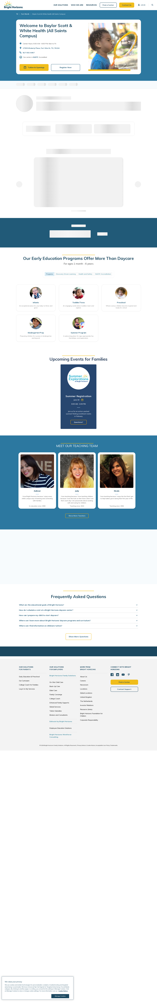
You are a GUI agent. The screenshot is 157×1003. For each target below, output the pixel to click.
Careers (83, 681)
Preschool (121, 303)
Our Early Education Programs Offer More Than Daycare (78, 259)
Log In (141, 5)
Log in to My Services (27, 690)
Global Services (55, 707)
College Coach (54, 699)
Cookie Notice (91, 746)
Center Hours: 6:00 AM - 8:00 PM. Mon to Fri (39, 44)
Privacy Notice (81, 746)
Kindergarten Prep (36, 333)
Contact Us (126, 5)
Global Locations (86, 694)
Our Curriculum (24, 681)
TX (17, 14)
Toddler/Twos (78, 303)
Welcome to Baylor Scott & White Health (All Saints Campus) (46, 31)
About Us (83, 677)
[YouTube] (123, 675)
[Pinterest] (128, 675)
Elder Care (53, 691)
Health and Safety (85, 274)
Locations (83, 690)
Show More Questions (78, 637)
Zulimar (37, 492)
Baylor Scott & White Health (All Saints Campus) (48, 14)
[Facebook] (112, 675)
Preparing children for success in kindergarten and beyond (36, 338)
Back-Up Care (54, 687)
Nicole (116, 492)
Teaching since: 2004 (117, 507)
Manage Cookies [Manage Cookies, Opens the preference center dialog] (60, 996)
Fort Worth (25, 14)
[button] (61, 5)
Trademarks (114, 746)
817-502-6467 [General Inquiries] (29, 53)
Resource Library (86, 710)
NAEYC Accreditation (103, 274)
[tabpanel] (78, 397)
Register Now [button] (66, 68)
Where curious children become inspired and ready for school (121, 307)
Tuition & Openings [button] (34, 67)
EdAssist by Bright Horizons (60, 722)
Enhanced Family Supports (59, 703)
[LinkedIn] (117, 675)
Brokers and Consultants (58, 716)
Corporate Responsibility (89, 721)
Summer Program (78, 333)
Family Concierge (55, 695)
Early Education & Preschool (29, 677)
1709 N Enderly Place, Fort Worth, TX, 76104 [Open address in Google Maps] (41, 48)
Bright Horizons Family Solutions (62, 676)
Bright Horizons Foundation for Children (91, 715)
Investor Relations (86, 706)
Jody (77, 492)
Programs (49, 274)
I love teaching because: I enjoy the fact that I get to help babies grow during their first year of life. (116, 498)
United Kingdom (86, 698)
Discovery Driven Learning (66, 274)
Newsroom (84, 685)
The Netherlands (86, 702)
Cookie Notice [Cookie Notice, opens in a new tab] (63, 991)
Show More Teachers (77, 516)
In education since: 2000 (37, 507)
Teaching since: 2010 (77, 507)
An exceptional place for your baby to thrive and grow (35, 307)
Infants (36, 303)
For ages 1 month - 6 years (78, 264)
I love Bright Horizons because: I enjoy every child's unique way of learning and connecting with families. (37, 499)
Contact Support (124, 690)
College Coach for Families (28, 685)
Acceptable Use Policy (102, 746)
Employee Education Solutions (60, 729)
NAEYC (36, 57)
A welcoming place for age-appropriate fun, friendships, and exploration (78, 338)
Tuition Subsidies (55, 712)
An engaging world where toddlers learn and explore (78, 307)
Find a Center (108, 5)
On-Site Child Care (56, 683)
